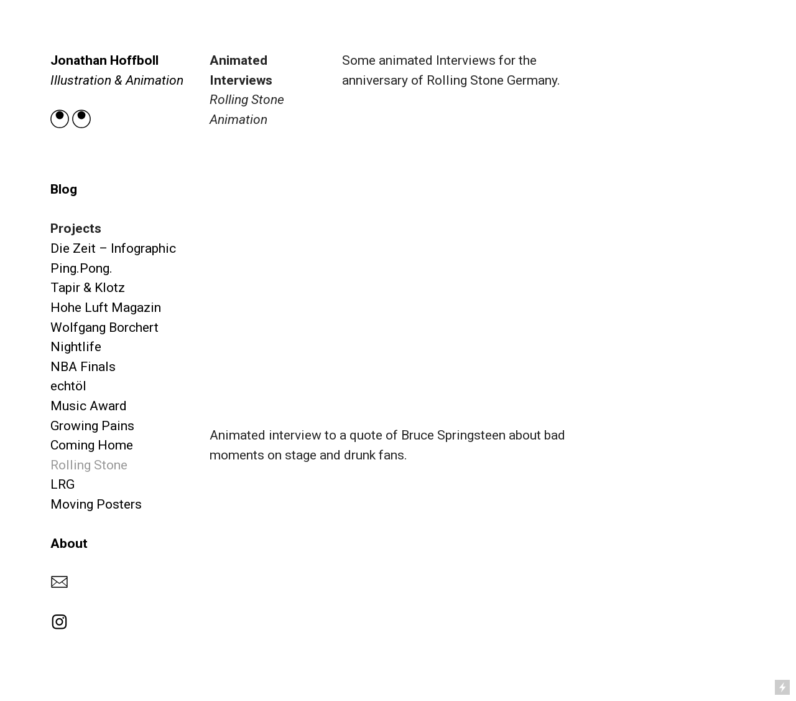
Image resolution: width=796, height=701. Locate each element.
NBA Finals (83, 366)
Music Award (88, 405)
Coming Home (91, 445)
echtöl (68, 385)
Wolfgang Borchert (104, 327)
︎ (59, 622)
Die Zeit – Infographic (113, 248)
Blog (63, 189)
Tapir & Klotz (87, 287)
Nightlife (75, 346)
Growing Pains (92, 425)
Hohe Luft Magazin (105, 307)
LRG (62, 484)
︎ (59, 582)
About (69, 543)
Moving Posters (96, 504)
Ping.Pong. (81, 268)
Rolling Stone (88, 465)
